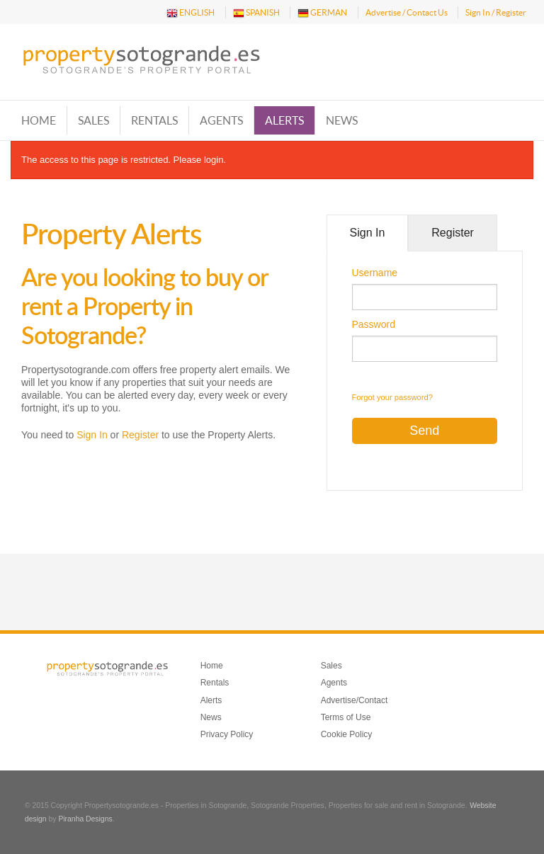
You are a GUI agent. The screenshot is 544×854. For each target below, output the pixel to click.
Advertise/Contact (354, 700)
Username (375, 272)
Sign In (92, 434)
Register (140, 434)
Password (373, 324)
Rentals (154, 120)
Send (424, 430)
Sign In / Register (495, 12)
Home (38, 120)
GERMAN (322, 13)
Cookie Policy (347, 734)
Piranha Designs (85, 819)
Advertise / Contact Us (407, 12)
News (342, 120)
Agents (221, 120)
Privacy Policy (227, 734)
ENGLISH (190, 13)
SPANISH (256, 13)
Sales (93, 120)
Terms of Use (346, 717)
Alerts (284, 120)
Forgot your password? (392, 397)
